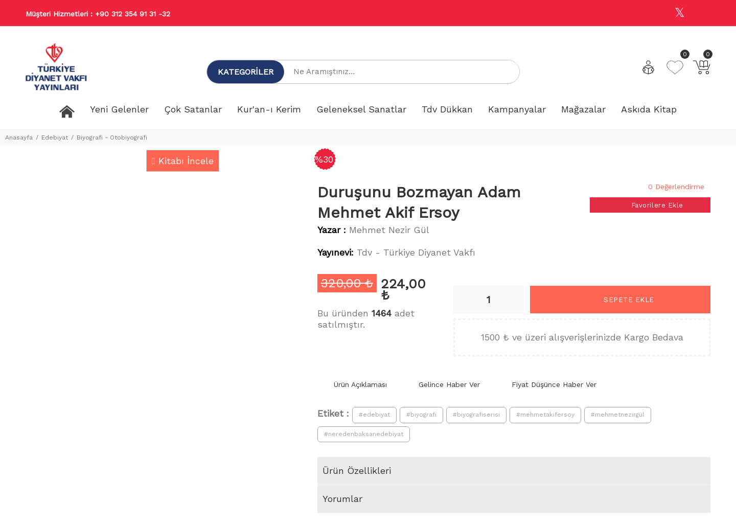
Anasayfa (19, 137)
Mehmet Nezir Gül (389, 229)
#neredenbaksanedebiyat (363, 434)
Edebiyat (54, 137)
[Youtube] (701, 13)
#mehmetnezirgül (618, 414)
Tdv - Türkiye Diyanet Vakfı (416, 252)
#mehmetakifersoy (545, 414)
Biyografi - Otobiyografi (112, 137)
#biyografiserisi (476, 414)
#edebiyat (374, 414)
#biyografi (421, 414)
